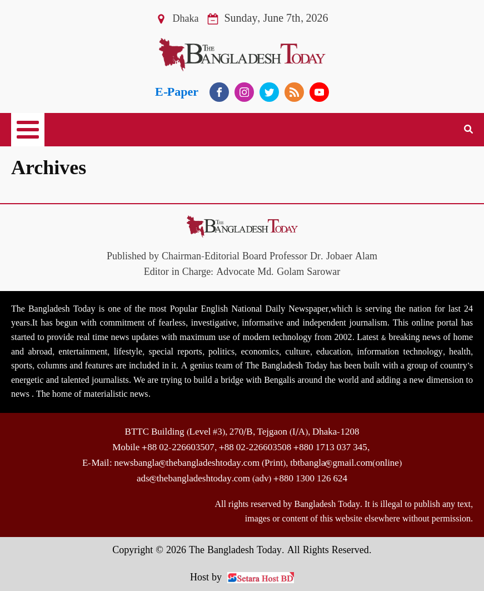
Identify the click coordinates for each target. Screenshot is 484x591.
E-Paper (176, 92)
